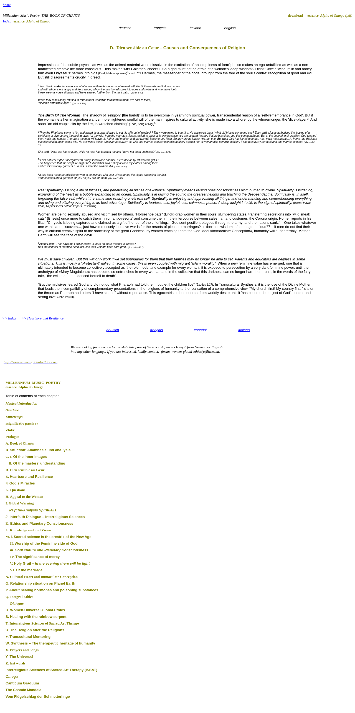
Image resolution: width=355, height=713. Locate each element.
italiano (244, 330)
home (7, 5)
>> (5, 318)
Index (7, 21)
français (156, 330)
